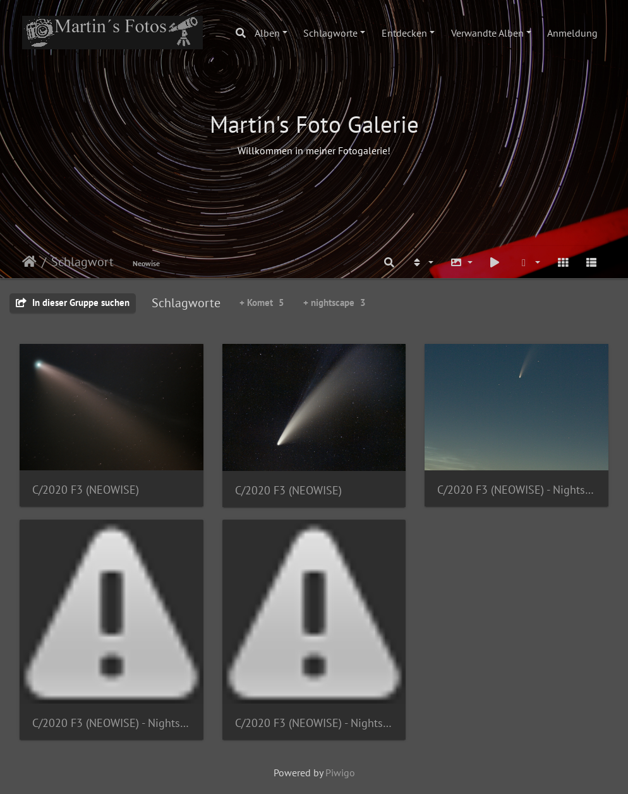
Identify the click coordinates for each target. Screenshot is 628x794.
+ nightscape (334, 302)
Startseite (29, 261)
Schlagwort (82, 261)
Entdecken (404, 33)
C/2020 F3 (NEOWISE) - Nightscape (516, 489)
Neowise (146, 263)
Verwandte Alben (487, 33)
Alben (267, 33)
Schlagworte (330, 33)
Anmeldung (572, 33)
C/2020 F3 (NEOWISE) (85, 489)
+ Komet (261, 302)
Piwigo (340, 772)
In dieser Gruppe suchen (73, 302)
